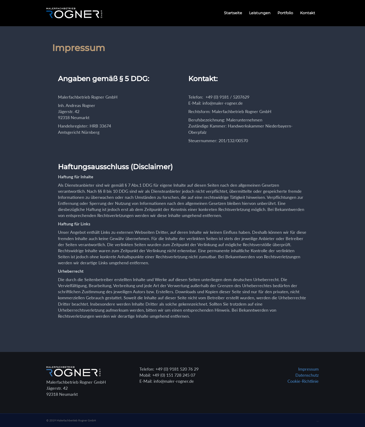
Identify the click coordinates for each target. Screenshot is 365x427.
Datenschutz (307, 375)
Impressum (308, 369)
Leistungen (259, 13)
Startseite (233, 13)
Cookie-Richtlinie (303, 381)
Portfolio (285, 13)
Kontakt (307, 13)
